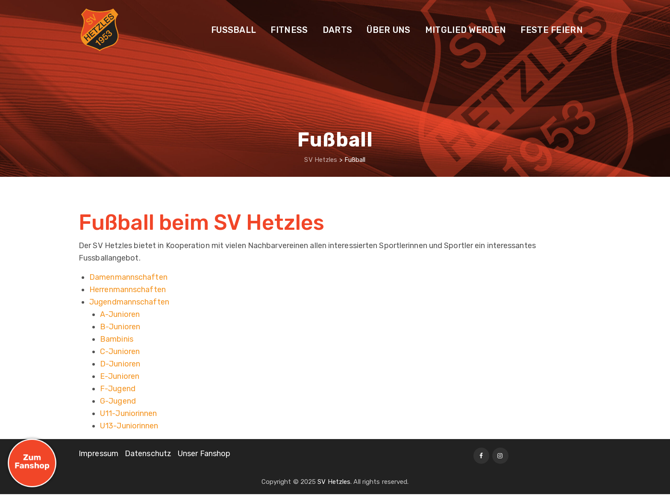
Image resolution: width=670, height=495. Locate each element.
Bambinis (116, 339)
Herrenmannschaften (127, 289)
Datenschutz (148, 453)
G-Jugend (118, 401)
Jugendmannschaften (129, 302)
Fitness (289, 30)
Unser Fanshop (204, 453)
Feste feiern (551, 30)
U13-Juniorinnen (129, 426)
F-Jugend (117, 388)
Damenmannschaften (128, 277)
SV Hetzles (333, 482)
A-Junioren (120, 314)
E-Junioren (119, 376)
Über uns (388, 30)
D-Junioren (120, 364)
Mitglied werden (465, 30)
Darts (338, 30)
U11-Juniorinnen (128, 413)
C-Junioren (120, 351)
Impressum (98, 453)
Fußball (233, 30)
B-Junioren (120, 326)
